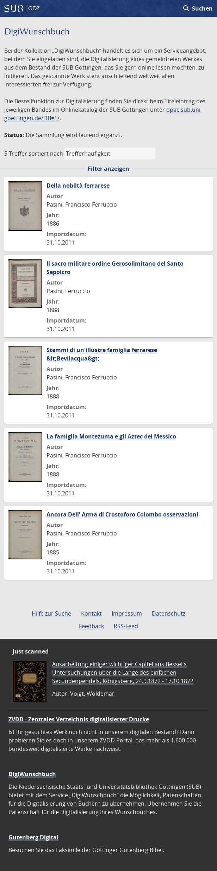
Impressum (127, 613)
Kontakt (91, 613)
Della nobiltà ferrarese (78, 185)
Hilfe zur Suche (51, 613)
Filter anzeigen (108, 169)
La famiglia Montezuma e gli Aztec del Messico (111, 436)
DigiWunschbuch (32, 774)
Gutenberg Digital (33, 837)
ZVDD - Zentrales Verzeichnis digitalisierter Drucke (78, 719)
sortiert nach (46, 153)
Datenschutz (168, 613)
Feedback (91, 626)
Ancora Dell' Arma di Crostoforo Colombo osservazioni (122, 514)
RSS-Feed (126, 626)
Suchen (197, 8)
